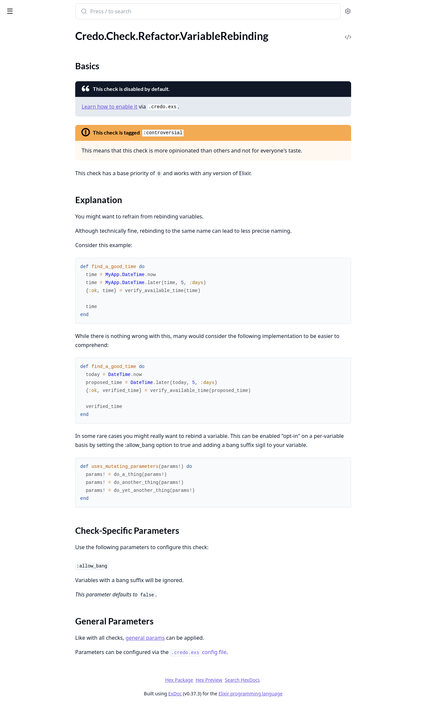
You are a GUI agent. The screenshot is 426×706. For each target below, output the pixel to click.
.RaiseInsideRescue (26, 237)
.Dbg (10, 129)
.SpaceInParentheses (28, 470)
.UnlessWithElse (23, 34)
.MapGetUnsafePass (28, 192)
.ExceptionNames (25, 425)
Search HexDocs (292, 680)
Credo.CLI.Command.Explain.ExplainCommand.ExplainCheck (47, 597)
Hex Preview (258, 680)
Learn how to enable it (159, 106)
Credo (32, 8)
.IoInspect (16, 165)
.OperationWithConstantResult (41, 228)
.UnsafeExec (19, 264)
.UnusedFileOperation (30, 291)
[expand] (93, 35)
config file (248, 652)
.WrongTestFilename (28, 381)
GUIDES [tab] (13, 28)
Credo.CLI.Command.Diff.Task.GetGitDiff (47, 588)
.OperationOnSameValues (34, 219)
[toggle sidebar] (91, 10)
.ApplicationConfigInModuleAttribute (47, 111)
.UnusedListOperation (30, 309)
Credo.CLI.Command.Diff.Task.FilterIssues (47, 579)
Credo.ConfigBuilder (28, 660)
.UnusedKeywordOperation (37, 300)
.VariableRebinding (26, 52)
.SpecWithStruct (23, 246)
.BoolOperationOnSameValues (40, 120)
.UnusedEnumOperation (33, 282)
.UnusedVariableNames (32, 488)
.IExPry (13, 156)
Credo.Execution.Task (29, 687)
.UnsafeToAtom (22, 273)
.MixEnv (14, 210)
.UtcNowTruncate (25, 43)
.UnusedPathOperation (32, 336)
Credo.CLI (16, 511)
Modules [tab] (42, 28)
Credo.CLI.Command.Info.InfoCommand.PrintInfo (47, 624)
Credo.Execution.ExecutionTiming (44, 678)
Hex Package (229, 680)
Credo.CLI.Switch (24, 556)
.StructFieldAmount (27, 255)
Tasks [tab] (76, 28)
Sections (21, 64)
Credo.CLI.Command (29, 520)
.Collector (16, 416)
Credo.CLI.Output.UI (29, 651)
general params (195, 637)
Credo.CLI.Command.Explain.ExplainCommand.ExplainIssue (47, 606)
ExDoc (225, 693)
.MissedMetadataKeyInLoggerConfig (47, 201)
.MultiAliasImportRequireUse (39, 443)
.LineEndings (19, 434)
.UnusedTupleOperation (32, 363)
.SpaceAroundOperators (33, 461)
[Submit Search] (133, 12)
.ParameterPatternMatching (37, 452)
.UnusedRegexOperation (33, 345)
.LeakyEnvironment (27, 183)
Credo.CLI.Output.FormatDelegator (46, 642)
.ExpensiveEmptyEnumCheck (38, 138)
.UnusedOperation (26, 327)
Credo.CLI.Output (25, 547)
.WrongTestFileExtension (33, 372)
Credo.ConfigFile (24, 669)
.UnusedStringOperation (33, 354)
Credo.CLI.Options (26, 538)
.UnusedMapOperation (31, 318)
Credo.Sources (21, 696)
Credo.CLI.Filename (27, 529)
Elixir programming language (300, 693)
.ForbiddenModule (26, 147)
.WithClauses (20, 76)
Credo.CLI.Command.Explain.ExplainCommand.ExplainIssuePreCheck (47, 615)
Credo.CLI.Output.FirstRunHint (41, 633)
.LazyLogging (19, 174)
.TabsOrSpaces (21, 479)
